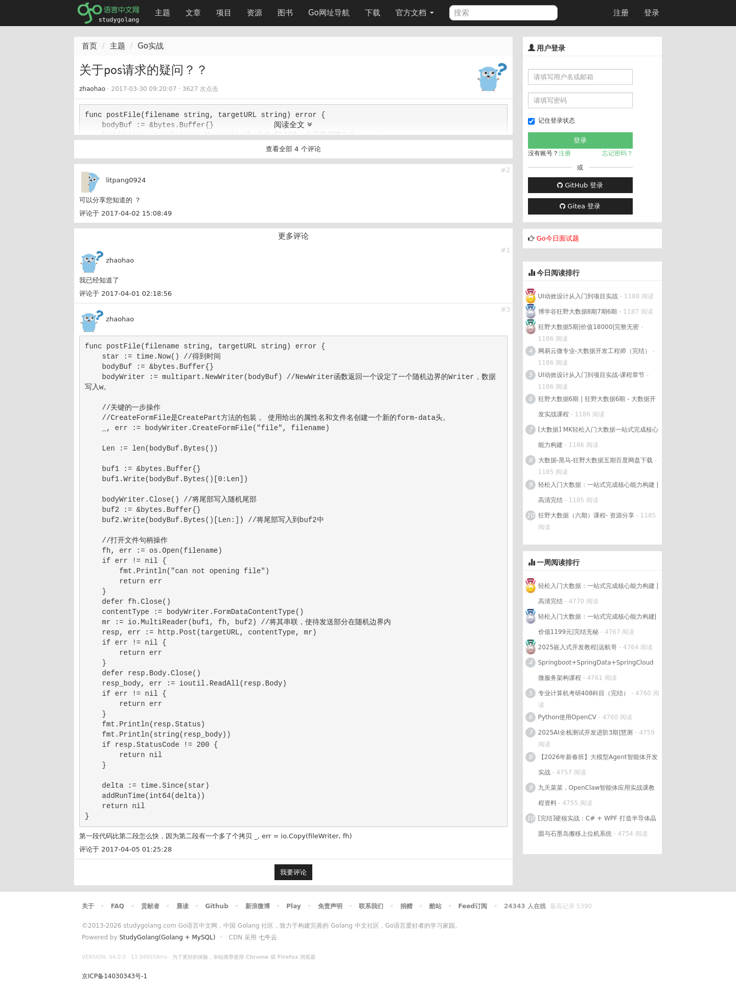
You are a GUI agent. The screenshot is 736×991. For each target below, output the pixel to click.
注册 (621, 12)
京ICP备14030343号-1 (114, 976)
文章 (193, 12)
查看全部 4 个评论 (293, 149)
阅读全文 (293, 124)
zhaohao (92, 88)
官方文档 (415, 12)
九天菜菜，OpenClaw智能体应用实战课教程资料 (596, 795)
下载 (372, 12)
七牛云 (268, 937)
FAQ (117, 906)
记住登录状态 (551, 121)
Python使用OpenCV (567, 717)
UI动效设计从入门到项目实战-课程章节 (591, 375)
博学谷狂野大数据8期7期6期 (577, 311)
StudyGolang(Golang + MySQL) (167, 937)
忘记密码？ (617, 153)
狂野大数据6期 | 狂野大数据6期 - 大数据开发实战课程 (597, 406)
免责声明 (330, 906)
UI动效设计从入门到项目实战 (578, 296)
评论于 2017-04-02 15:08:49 (125, 213)
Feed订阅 (473, 906)
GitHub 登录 (580, 185)
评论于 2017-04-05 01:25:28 (125, 849)
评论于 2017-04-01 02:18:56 (125, 293)
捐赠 (406, 906)
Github (216, 906)
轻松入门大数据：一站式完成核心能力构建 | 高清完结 (598, 492)
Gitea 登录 (580, 206)
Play (293, 906)
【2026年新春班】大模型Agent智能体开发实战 (598, 764)
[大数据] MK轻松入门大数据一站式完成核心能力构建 (598, 437)
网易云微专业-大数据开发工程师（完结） (594, 351)
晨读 (182, 906)
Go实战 (150, 46)
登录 (651, 12)
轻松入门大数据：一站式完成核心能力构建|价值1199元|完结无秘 (597, 624)
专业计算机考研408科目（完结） (584, 693)
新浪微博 (257, 906)
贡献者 (150, 906)
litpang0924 (126, 180)
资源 (254, 12)
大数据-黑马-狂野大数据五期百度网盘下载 (595, 460)
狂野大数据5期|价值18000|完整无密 (588, 327)
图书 (285, 12)
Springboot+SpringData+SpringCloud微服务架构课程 (596, 670)
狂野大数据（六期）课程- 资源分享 (586, 515)
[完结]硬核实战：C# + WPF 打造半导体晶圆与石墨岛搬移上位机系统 (597, 826)
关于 (88, 906)
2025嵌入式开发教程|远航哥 (577, 647)
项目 (224, 12)
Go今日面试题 (558, 238)
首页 (89, 46)
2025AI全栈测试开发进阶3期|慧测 (586, 732)
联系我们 (371, 906)
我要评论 (293, 872)
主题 (162, 12)
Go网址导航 (330, 10)
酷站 (435, 906)
